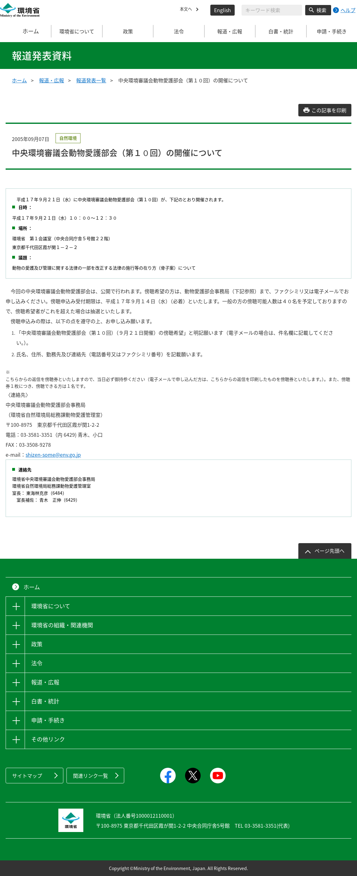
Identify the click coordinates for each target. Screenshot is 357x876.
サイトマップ (27, 775)
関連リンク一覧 (90, 775)
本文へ (187, 10)
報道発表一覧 (91, 80)
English (222, 10)
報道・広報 (51, 80)
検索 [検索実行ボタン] (321, 10)
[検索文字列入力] (272, 10)
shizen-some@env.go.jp (53, 454)
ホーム (25, 31)
